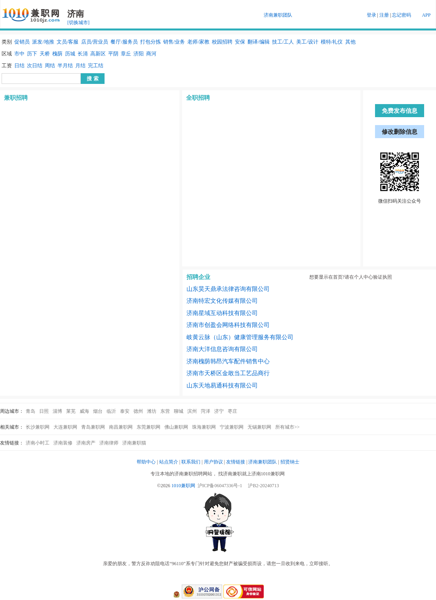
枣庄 (232, 411)
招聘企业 (198, 277)
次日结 (34, 65)
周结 (50, 65)
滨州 (192, 411)
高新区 (98, 54)
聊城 (178, 411)
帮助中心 (146, 462)
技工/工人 (283, 42)
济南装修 (62, 443)
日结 (19, 65)
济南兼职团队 (278, 15)
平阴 (113, 54)
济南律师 (108, 443)
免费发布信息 (399, 111)
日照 (44, 411)
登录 (371, 15)
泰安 (124, 411)
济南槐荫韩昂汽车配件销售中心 (228, 361)
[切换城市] (78, 22)
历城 (70, 54)
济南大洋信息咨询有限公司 (222, 349)
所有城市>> (287, 427)
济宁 (219, 411)
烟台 (98, 411)
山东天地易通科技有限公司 (222, 385)
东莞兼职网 (148, 427)
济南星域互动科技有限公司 (222, 313)
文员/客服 (68, 42)
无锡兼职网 (259, 427)
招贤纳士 (289, 462)
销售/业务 (174, 42)
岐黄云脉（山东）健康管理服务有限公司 (240, 337)
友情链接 (235, 462)
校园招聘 (222, 42)
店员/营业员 (95, 42)
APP (426, 15)
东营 (165, 411)
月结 (80, 65)
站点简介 (168, 462)
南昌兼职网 (121, 427)
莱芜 (71, 411)
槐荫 (57, 54)
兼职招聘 (16, 98)
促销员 (22, 42)
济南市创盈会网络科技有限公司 (228, 325)
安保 (240, 42)
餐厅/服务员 (124, 42)
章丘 (126, 54)
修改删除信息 (399, 132)
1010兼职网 (183, 485)
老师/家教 (198, 42)
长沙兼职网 (38, 427)
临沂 (111, 411)
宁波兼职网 (232, 427)
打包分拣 (150, 42)
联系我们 (190, 462)
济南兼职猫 (134, 443)
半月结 (65, 65)
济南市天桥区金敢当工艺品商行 (228, 373)
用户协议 (213, 462)
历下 (32, 54)
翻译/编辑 (259, 42)
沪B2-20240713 (263, 485)
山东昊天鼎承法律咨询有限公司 (228, 289)
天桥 (45, 54)
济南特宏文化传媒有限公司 (222, 301)
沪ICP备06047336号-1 (220, 485)
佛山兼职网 (176, 427)
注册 (384, 15)
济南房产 (85, 443)
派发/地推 (43, 42)
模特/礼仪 (332, 42)
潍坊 (151, 411)
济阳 (138, 54)
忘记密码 (401, 15)
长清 (83, 54)
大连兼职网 (65, 427)
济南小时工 (38, 443)
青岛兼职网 (93, 427)
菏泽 (205, 411)
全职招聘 (198, 98)
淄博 (57, 411)
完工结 (95, 65)
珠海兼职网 (204, 427)
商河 (151, 54)
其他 (350, 42)
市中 (19, 54)
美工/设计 (307, 42)
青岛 (30, 411)
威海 (84, 411)
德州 (138, 411)
